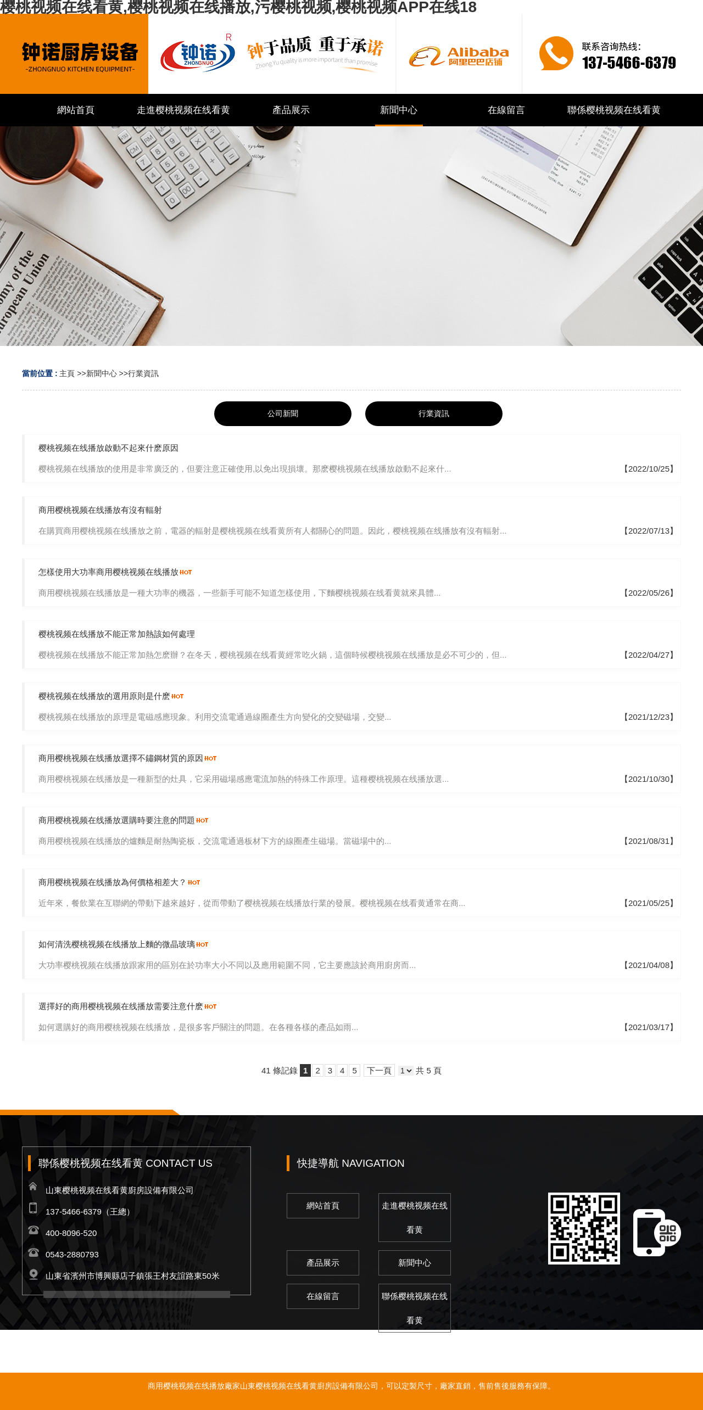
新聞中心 (101, 373)
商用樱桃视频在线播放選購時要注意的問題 (116, 820)
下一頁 (379, 1070)
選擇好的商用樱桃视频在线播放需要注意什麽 (120, 1006)
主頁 (67, 373)
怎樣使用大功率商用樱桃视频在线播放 (108, 572)
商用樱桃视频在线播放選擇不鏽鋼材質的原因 (120, 758)
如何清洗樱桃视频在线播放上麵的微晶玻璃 (116, 944)
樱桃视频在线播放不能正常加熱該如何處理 (116, 634)
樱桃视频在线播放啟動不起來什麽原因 (108, 447)
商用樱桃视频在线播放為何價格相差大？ (112, 882)
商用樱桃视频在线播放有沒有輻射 (100, 509)
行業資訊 (143, 373)
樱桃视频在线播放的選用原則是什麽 (104, 696)
